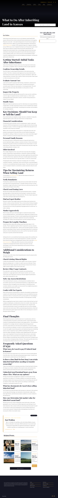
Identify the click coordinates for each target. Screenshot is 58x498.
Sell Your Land (35, 485)
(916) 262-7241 (50, 2)
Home (23, 4)
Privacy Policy (32, 487)
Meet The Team (48, 484)
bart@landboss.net (8, 429)
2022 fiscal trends (7, 45)
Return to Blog (42, 25)
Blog (43, 4)
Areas (39, 4)
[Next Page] (34, 465)
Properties (29, 4)
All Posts (17, 468)
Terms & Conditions (46, 487)
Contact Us (49, 4)
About (34, 4)
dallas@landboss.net (43, 2)
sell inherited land (14, 175)
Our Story (48, 482)
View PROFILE (34, 415)
